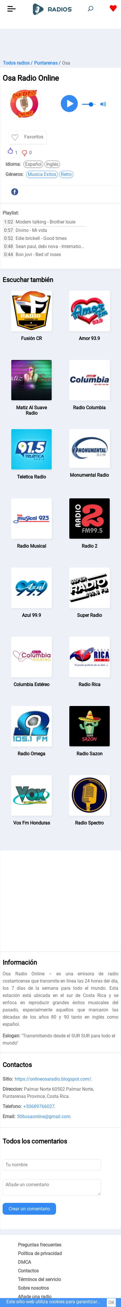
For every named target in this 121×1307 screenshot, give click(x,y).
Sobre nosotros (33, 1288)
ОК (111, 1302)
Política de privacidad (40, 1253)
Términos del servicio (39, 1279)
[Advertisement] (60, 43)
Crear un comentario (29, 1209)
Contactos (28, 1271)
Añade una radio (34, 1297)
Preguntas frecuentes (39, 1245)
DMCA (24, 1262)
